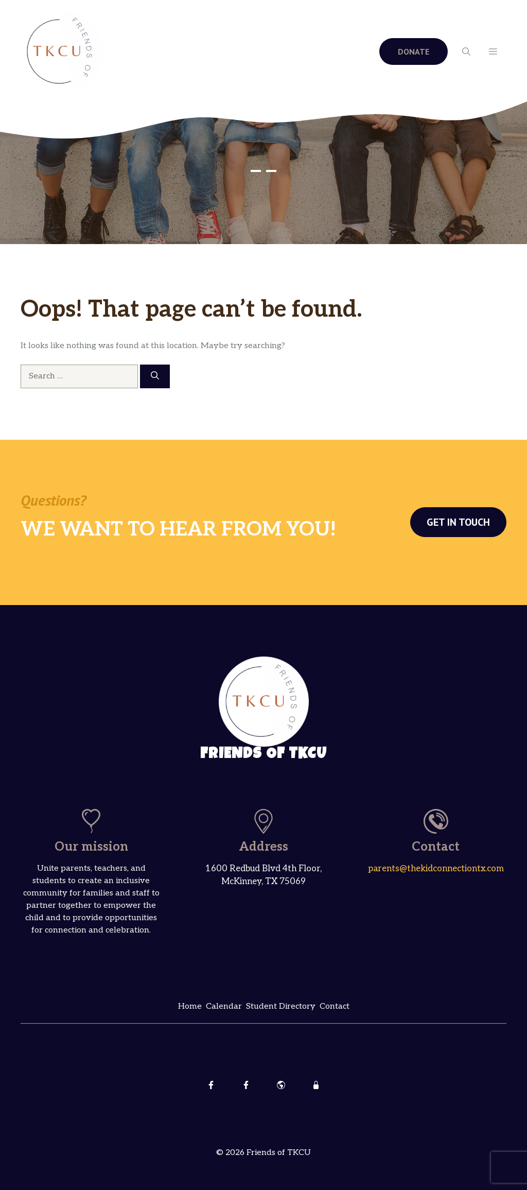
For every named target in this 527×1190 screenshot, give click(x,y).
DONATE (413, 51)
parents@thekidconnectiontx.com (436, 869)
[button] (466, 51)
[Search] (155, 376)
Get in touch (458, 522)
